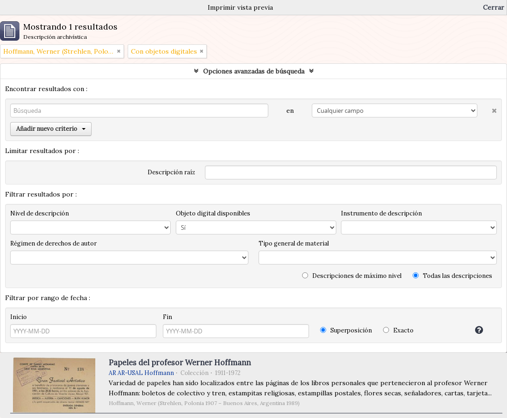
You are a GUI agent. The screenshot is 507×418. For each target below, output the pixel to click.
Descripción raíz (171, 172)
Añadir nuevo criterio (51, 129)
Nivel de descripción (39, 213)
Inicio (18, 317)
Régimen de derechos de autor (53, 243)
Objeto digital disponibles (213, 213)
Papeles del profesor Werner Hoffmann (180, 362)
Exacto (398, 330)
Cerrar (493, 7)
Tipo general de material (294, 243)
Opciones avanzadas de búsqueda (253, 71)
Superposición (346, 330)
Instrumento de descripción (381, 213)
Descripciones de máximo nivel (352, 276)
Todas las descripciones (452, 276)
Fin (167, 317)
